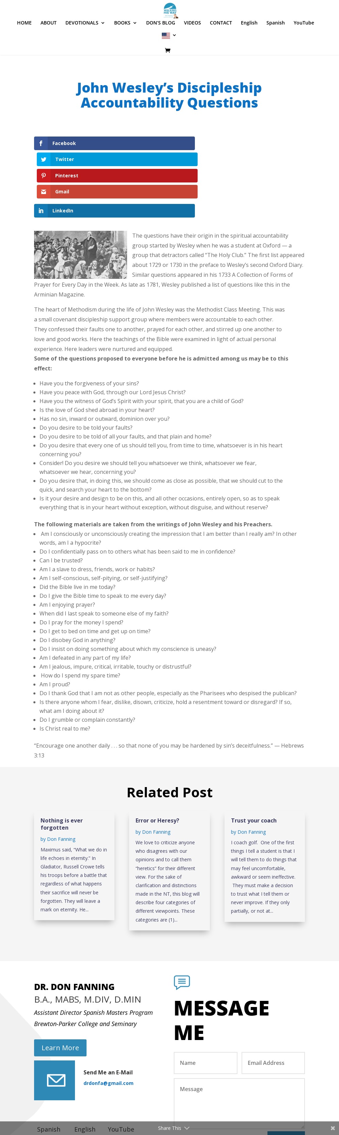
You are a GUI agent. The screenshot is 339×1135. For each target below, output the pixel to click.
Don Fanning (61, 790)
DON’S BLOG (160, 43)
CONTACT (221, 43)
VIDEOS (192, 43)
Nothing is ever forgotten (62, 775)
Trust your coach (254, 772)
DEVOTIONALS (81, 43)
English (249, 43)
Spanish (275, 43)
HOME (24, 43)
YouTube (304, 43)
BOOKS (122, 43)
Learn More (60, 999)
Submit (286, 1092)
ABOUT (49, 43)
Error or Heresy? (157, 772)
